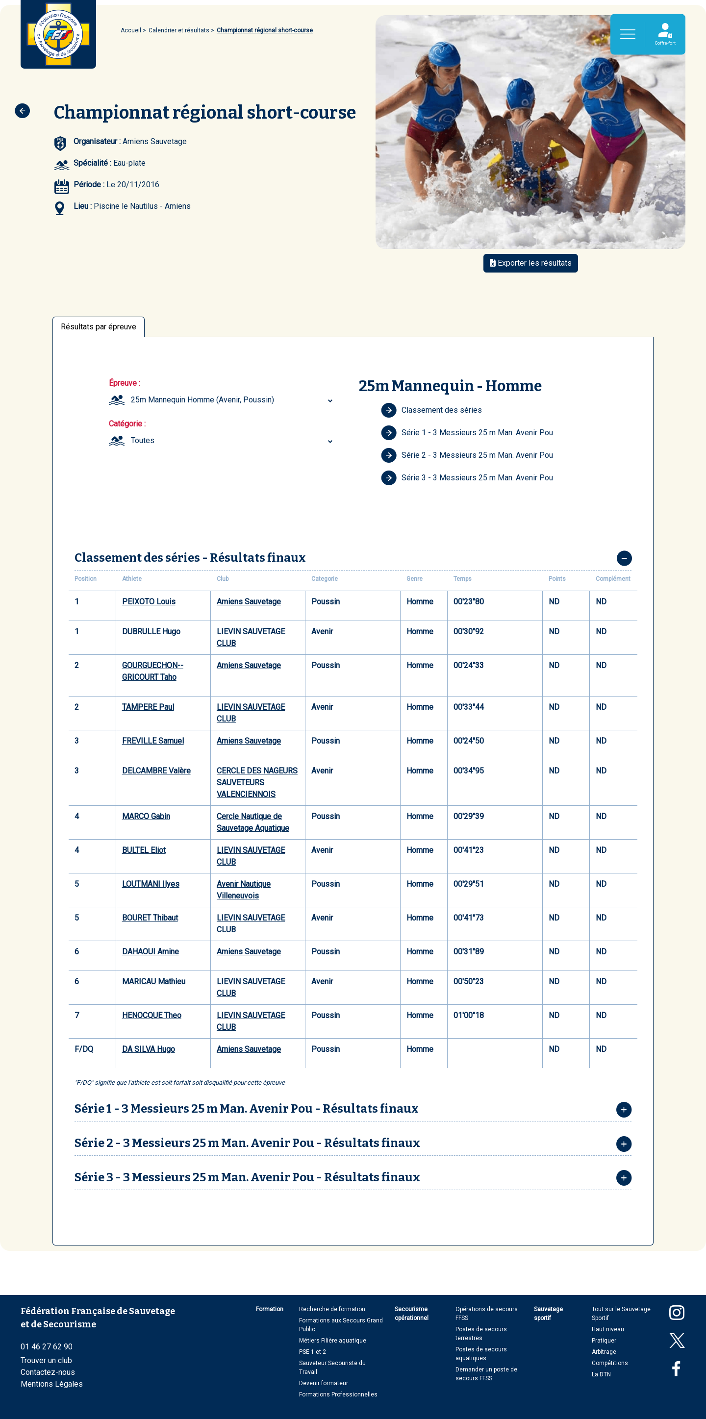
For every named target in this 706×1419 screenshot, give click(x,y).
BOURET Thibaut (150, 917)
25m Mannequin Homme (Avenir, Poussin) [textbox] (202, 399)
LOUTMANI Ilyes (150, 884)
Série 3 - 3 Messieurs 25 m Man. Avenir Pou (467, 478)
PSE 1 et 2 (312, 1351)
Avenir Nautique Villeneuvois (244, 889)
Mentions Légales (52, 1384)
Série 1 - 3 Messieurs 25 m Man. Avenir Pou (467, 433)
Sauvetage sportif (548, 1313)
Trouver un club (46, 1360)
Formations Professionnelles (338, 1394)
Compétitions (610, 1363)
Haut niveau (608, 1329)
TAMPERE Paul (148, 707)
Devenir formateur (323, 1383)
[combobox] (233, 400)
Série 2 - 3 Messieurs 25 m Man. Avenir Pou (467, 455)
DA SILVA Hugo (148, 1049)
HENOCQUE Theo (151, 1015)
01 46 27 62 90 (47, 1346)
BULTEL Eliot (144, 850)
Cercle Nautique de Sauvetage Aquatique (253, 822)
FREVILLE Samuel (153, 741)
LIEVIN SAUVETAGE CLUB (251, 637)
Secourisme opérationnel (412, 1313)
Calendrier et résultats (179, 30)
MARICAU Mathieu (153, 981)
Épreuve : (124, 383)
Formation (269, 1309)
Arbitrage (604, 1351)
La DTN (601, 1374)
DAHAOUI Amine (150, 951)
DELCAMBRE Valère (156, 770)
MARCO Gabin (146, 816)
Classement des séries (431, 410)
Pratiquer (604, 1340)
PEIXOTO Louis (149, 601)
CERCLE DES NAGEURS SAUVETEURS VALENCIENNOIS (257, 782)
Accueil (131, 30)
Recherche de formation (332, 1309)
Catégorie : (127, 423)
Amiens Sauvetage (249, 601)
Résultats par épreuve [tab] (98, 326)
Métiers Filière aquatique (332, 1340)
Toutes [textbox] (142, 440)
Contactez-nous (48, 1372)
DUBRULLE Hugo (151, 631)
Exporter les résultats (531, 263)
